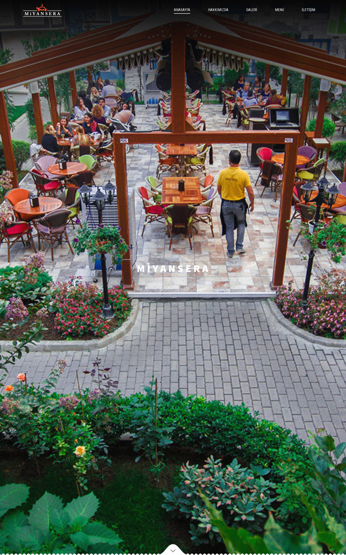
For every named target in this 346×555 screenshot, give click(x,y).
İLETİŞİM (308, 10)
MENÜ (279, 10)
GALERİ (251, 10)
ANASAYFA (182, 10)
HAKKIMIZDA (218, 10)
